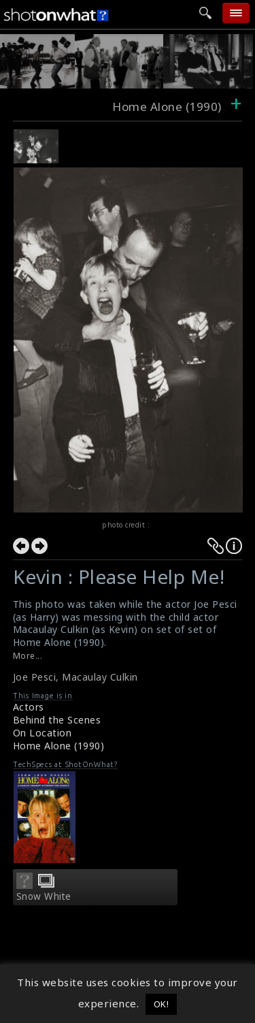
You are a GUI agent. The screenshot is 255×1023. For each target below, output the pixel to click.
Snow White (43, 896)
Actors (28, 706)
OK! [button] (161, 1004)
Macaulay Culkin (100, 676)
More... (28, 656)
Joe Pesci (34, 676)
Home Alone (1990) (59, 745)
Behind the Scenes (57, 719)
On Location (42, 732)
